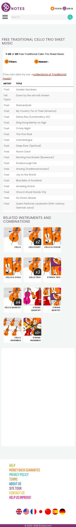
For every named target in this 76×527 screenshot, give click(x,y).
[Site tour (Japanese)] (40, 511)
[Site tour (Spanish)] (55, 511)
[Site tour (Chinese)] (48, 511)
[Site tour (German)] (62, 511)
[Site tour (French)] (33, 511)
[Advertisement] (38, 30)
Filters (13, 61)
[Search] (70, 17)
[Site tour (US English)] (26, 511)
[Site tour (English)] (19, 511)
